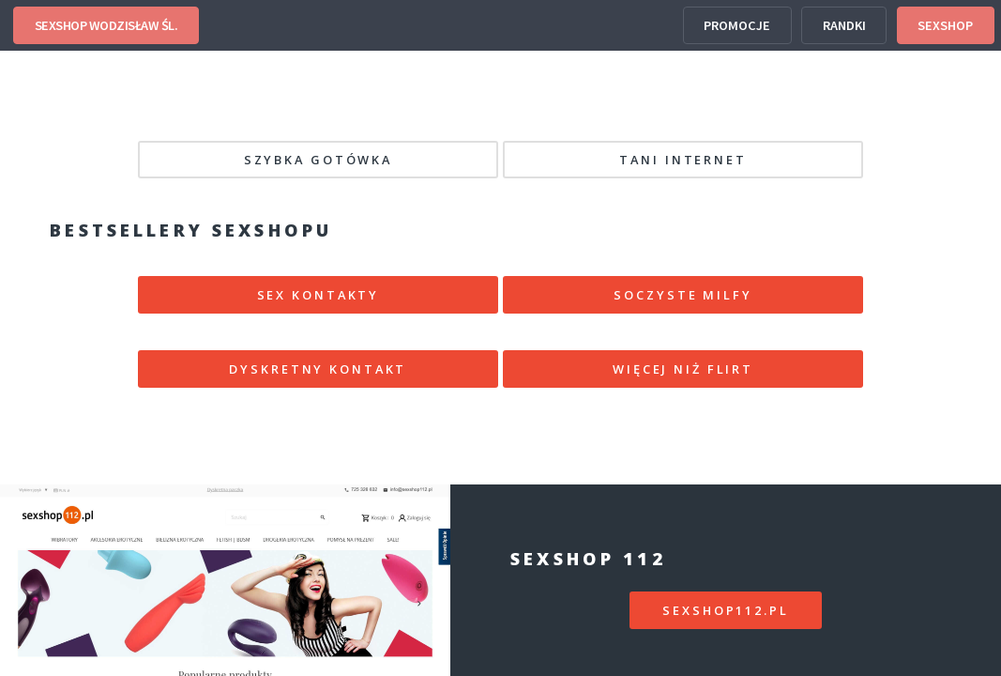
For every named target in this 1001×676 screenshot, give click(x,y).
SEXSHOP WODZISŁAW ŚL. (106, 25)
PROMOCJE (737, 25)
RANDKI (844, 25)
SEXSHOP (945, 25)
